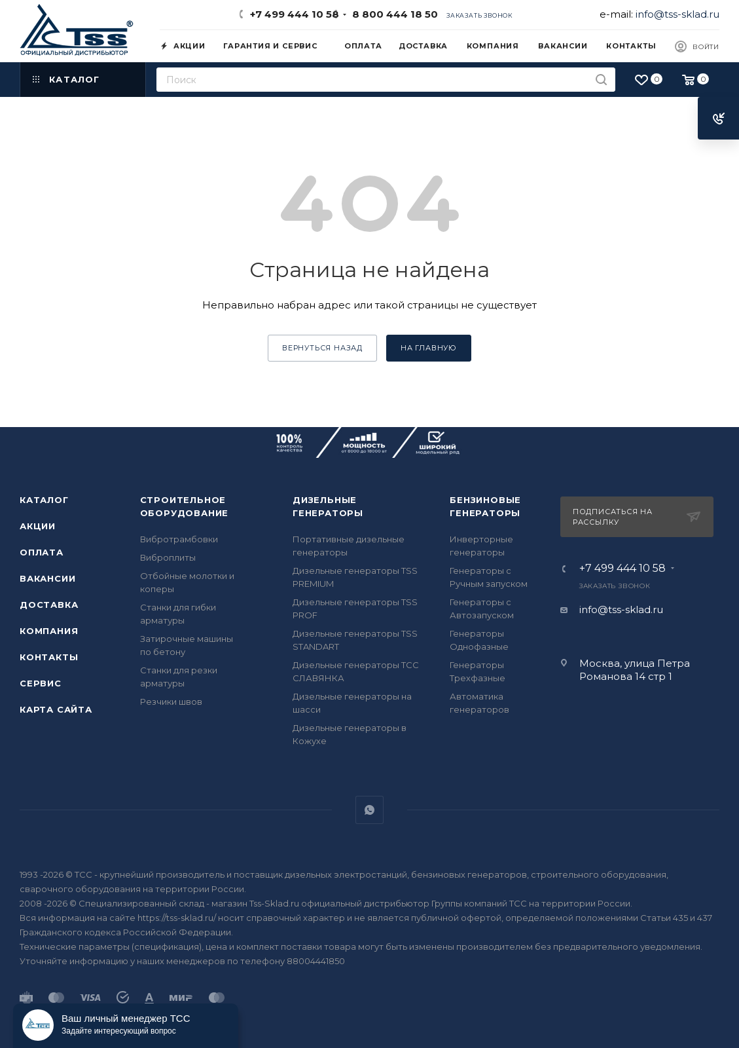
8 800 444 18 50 (392, 14)
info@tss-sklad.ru (677, 14)
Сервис (41, 683)
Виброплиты (168, 557)
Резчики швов (171, 701)
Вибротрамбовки (179, 539)
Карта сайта (56, 709)
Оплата (41, 552)
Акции (38, 526)
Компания (49, 631)
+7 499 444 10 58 (294, 14)
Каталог (44, 500)
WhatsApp (369, 810)
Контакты (49, 657)
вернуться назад (322, 347)
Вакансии (47, 578)
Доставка (49, 604)
